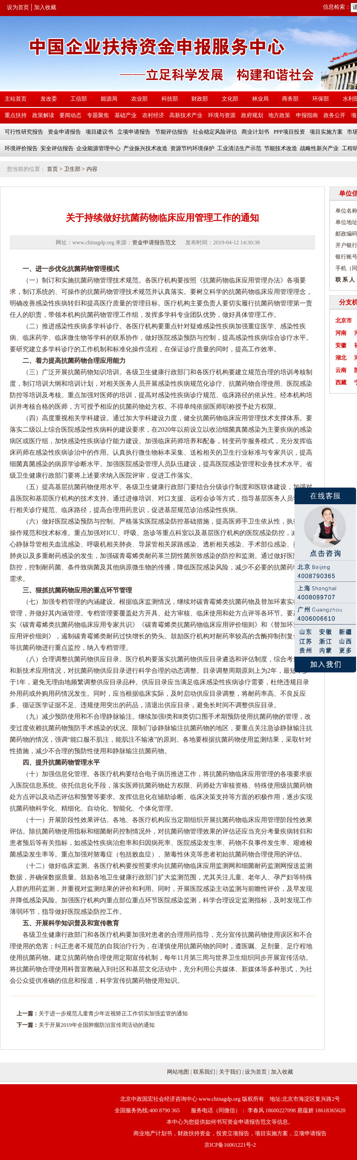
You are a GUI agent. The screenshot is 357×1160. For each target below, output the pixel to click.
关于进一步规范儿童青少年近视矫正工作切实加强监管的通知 (113, 1013)
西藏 (340, 382)
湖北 (340, 358)
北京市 (343, 320)
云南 (340, 370)
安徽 (340, 345)
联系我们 (204, 1072)
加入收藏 (45, 7)
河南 (340, 333)
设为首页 (18, 7)
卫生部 (72, 169)
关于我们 (230, 1072)
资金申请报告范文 (154, 242)
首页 (52, 169)
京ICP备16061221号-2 (230, 1145)
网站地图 (178, 1072)
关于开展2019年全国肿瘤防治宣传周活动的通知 (97, 1025)
